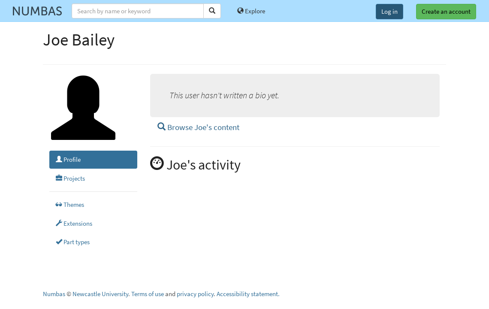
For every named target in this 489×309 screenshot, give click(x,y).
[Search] (212, 10)
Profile (68, 159)
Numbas (54, 294)
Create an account (446, 11)
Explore (251, 11)
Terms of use (147, 294)
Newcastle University (100, 294)
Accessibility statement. (248, 294)
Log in (389, 11)
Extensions (74, 223)
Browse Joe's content (198, 127)
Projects (70, 178)
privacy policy (195, 294)
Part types (73, 242)
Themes (70, 204)
